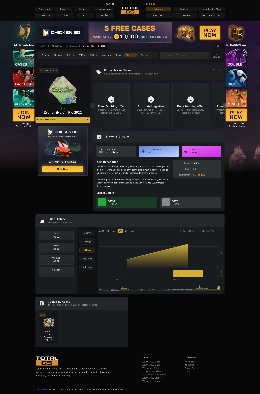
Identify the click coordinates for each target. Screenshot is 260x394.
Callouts (82, 9)
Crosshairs (44, 15)
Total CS (42, 46)
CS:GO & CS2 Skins (151, 361)
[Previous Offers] (214, 70)
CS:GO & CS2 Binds (151, 365)
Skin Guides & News (212, 15)
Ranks (63, 9)
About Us (189, 365)
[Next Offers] (219, 70)
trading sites (134, 73)
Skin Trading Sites (212, 9)
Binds (85, 15)
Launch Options (103, 9)
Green (112, 200)
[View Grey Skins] (166, 202)
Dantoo (47, 389)
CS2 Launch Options (151, 368)
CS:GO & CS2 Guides (152, 378)
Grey (175, 200)
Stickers (73, 46)
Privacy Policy (191, 368)
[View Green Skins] (102, 202)
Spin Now (62, 169)
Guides (104, 15)
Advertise (189, 361)
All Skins (158, 9)
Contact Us (190, 371)
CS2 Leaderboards (151, 381)
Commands (44, 9)
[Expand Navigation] (216, 55)
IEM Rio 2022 (199, 175)
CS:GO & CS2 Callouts (152, 371)
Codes (65, 15)
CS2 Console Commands (154, 374)
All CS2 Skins (57, 46)
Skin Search (185, 9)
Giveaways (185, 15)
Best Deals (158, 15)
